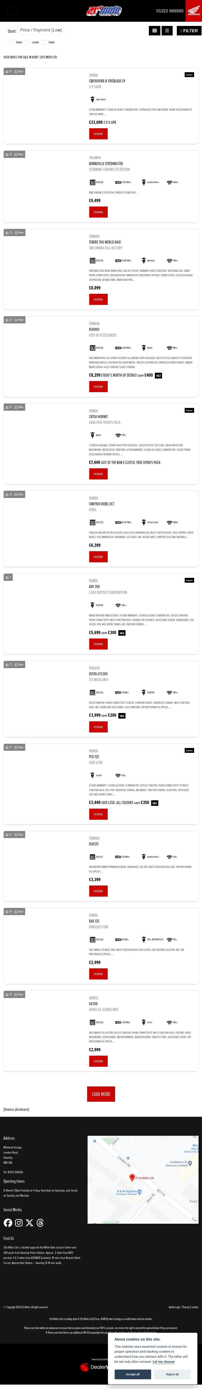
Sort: (12, 31)
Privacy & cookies (191, 1307)
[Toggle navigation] (12, 11)
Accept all (133, 1374)
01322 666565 (170, 10)
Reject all (172, 1374)
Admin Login (174, 1307)
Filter (189, 30)
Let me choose (164, 1362)
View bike (98, 134)
